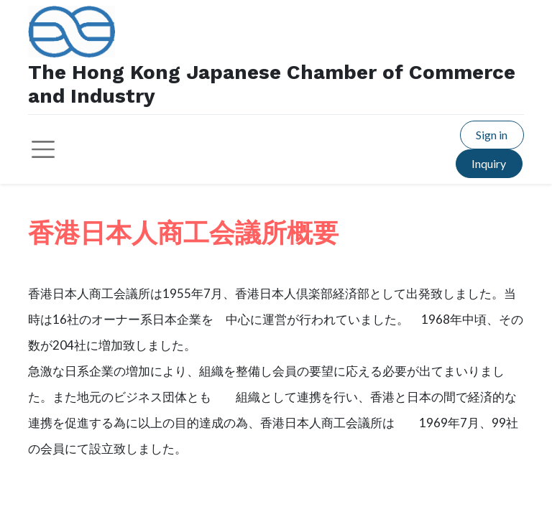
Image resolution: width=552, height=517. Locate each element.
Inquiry (489, 163)
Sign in (491, 134)
